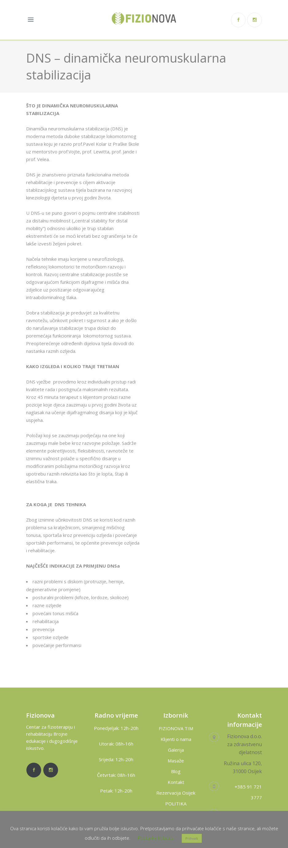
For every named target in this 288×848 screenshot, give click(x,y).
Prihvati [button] (191, 838)
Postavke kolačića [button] (156, 838)
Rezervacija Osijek (175, 793)
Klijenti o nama (176, 739)
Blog (176, 771)
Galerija (176, 750)
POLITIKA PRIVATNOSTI (176, 808)
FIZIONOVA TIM (176, 728)
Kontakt (176, 782)
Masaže (176, 760)
